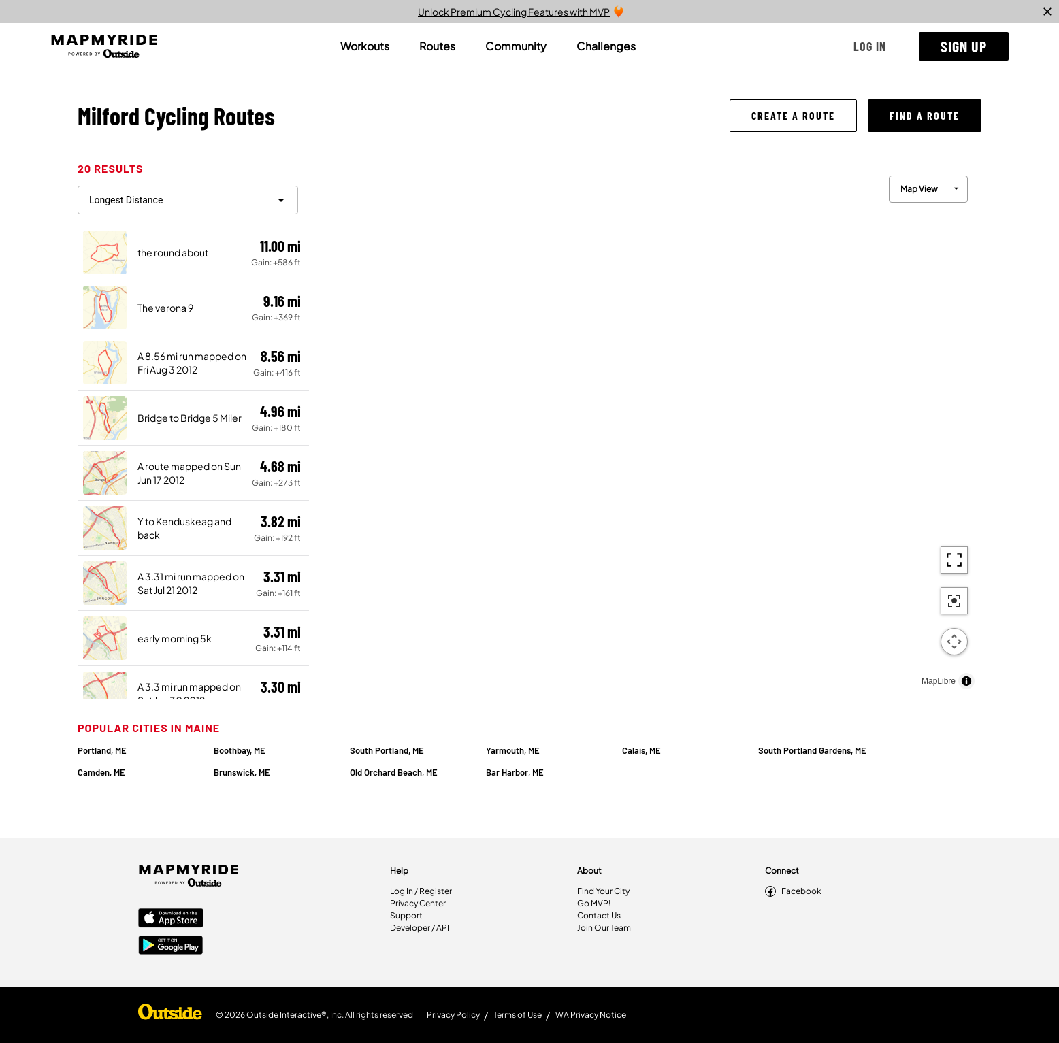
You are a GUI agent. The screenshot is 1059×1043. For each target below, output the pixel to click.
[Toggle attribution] (966, 681)
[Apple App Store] (170, 919)
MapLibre (939, 681)
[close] (1047, 11)
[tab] (364, 46)
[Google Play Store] (170, 946)
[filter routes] (187, 200)
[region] (645, 429)
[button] (870, 46)
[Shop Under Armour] (170, 1015)
